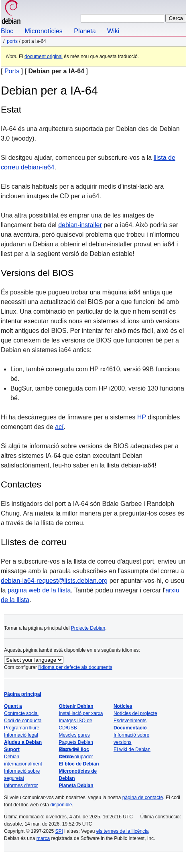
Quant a (13, 706)
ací (59, 426)
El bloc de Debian (79, 764)
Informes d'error (21, 785)
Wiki (113, 31)
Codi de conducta (22, 720)
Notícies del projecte (135, 713)
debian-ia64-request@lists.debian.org (54, 580)
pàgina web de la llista (39, 590)
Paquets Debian (76, 742)
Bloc (7, 31)
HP (141, 417)
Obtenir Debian (76, 706)
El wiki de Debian (132, 749)
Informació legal (21, 735)
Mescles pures (74, 735)
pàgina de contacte (142, 797)
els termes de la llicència (122, 831)
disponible (61, 805)
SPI (59, 831)
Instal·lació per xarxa (81, 713)
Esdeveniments (130, 720)
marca (43, 838)
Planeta (85, 31)
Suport (12, 749)
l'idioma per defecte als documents (75, 667)
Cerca (65, 756)
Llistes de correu (34, 542)
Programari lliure (21, 728)
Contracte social (21, 713)
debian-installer (80, 225)
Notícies (123, 706)
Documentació (130, 728)
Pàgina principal (22, 694)
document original (43, 56)
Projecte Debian (88, 628)
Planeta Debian (76, 785)
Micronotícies (44, 31)
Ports (12, 41)
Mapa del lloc (74, 749)
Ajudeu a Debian (23, 742)
